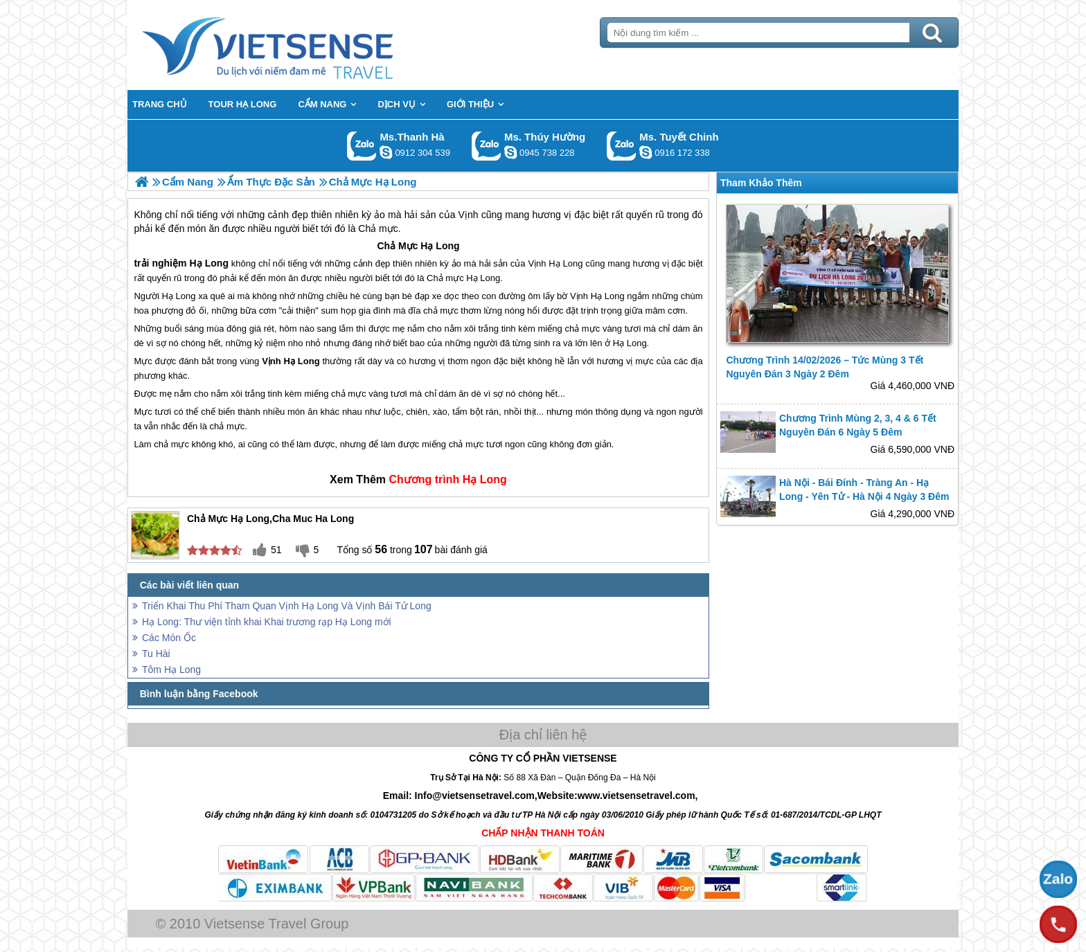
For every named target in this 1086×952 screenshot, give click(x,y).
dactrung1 (510, 152)
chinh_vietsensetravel (645, 152)
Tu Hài (156, 653)
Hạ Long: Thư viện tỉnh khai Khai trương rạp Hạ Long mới (266, 621)
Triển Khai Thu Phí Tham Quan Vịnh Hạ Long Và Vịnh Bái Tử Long (286, 605)
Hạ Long (439, 245)
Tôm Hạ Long (171, 669)
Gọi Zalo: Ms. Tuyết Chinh (621, 145)
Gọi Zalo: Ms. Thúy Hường (486, 145)
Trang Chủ (302, 45)
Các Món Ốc (169, 637)
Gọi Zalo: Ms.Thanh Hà (361, 145)
